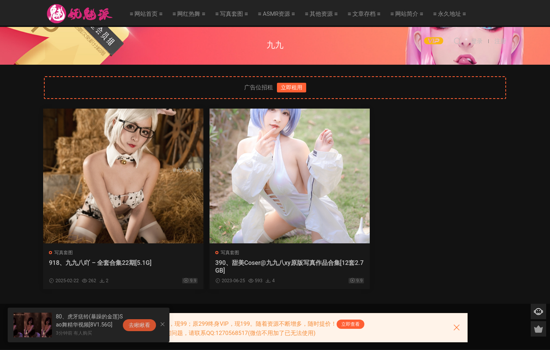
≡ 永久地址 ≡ (449, 13)
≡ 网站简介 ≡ (407, 13)
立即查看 (350, 324)
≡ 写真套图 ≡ (231, 13)
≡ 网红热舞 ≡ (189, 13)
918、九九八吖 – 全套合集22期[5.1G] (98, 266)
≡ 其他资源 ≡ (321, 13)
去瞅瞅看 (139, 325)
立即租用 (291, 87)
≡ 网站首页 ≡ (146, 13)
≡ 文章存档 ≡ (364, 13)
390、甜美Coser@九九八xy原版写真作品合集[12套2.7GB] (214, 266)
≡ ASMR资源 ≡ (276, 13)
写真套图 (64, 252)
